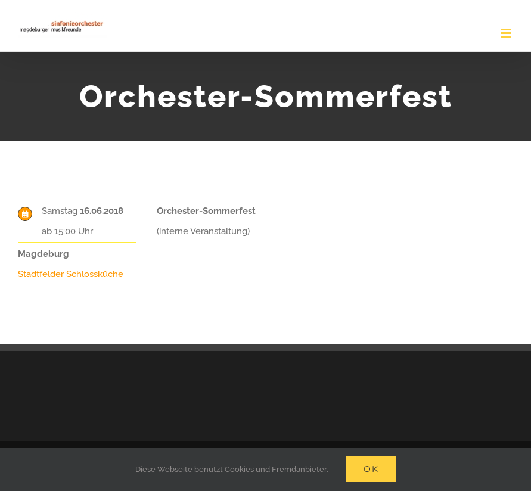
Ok (371, 469)
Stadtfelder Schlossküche (70, 274)
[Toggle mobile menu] (507, 33)
